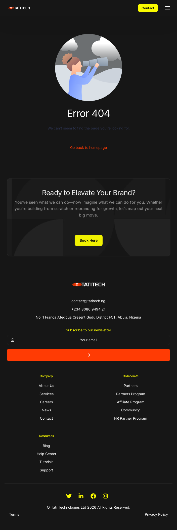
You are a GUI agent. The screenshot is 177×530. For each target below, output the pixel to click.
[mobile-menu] (166, 8)
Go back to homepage (88, 147)
